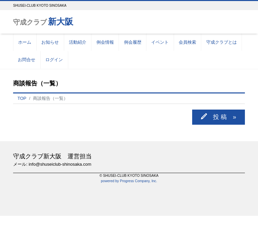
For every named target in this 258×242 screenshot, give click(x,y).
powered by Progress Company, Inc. (129, 181)
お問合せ (26, 59)
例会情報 (105, 42)
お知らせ (50, 42)
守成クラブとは (221, 42)
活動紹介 (77, 42)
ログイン (54, 59)
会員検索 (187, 42)
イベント (160, 42)
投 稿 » (221, 116)
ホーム (24, 42)
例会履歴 (132, 42)
